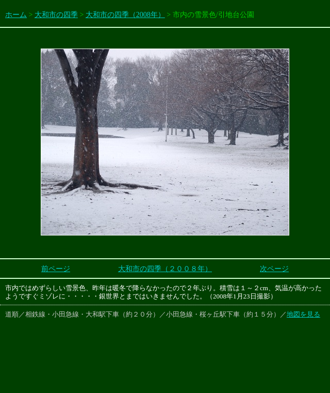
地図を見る (303, 314)
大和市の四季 (56, 15)
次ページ (274, 269)
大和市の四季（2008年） (125, 15)
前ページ (55, 269)
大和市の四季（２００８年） (165, 269)
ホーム (16, 15)
